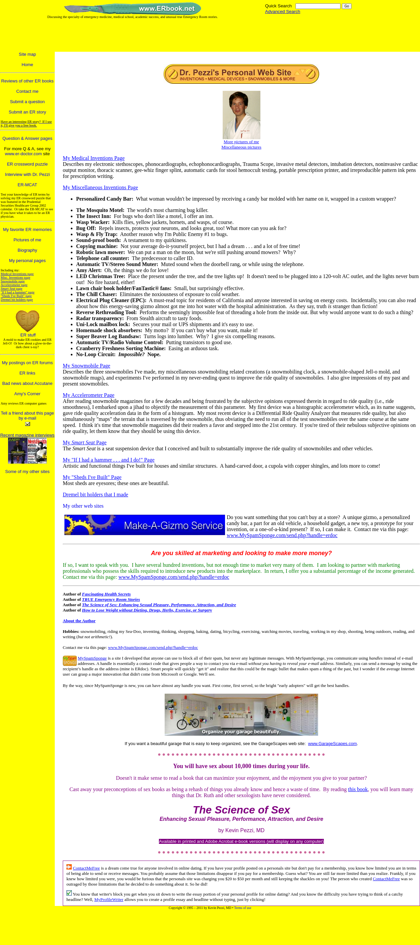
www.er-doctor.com (23, 153)
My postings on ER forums (27, 362)
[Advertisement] (207, 35)
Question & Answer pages (27, 138)
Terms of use (242, 908)
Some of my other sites (27, 471)
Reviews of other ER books (27, 80)
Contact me (27, 91)
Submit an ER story (27, 111)
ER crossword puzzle (27, 164)
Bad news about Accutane (27, 383)
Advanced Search (282, 11)
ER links (27, 373)
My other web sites (83, 506)
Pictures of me (27, 239)
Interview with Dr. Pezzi (27, 174)
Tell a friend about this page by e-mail (27, 416)
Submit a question (27, 101)
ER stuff (28, 334)
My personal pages (27, 260)
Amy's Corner (27, 393)
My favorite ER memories (27, 229)
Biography (27, 250)
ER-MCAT (27, 184)
